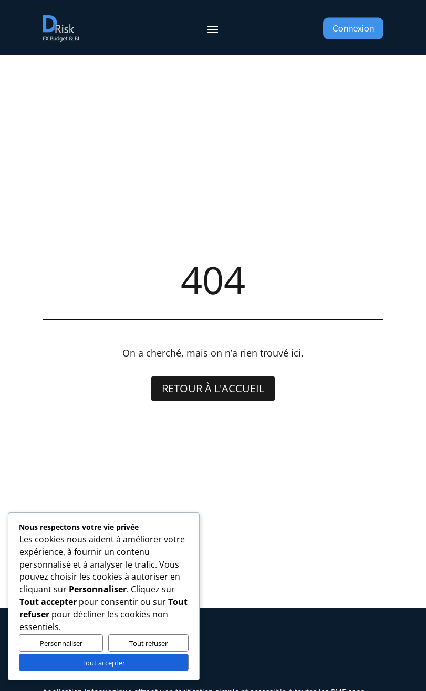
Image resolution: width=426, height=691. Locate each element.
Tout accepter (103, 662)
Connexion (353, 29)
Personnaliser (61, 643)
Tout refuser (148, 643)
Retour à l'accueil (213, 388)
